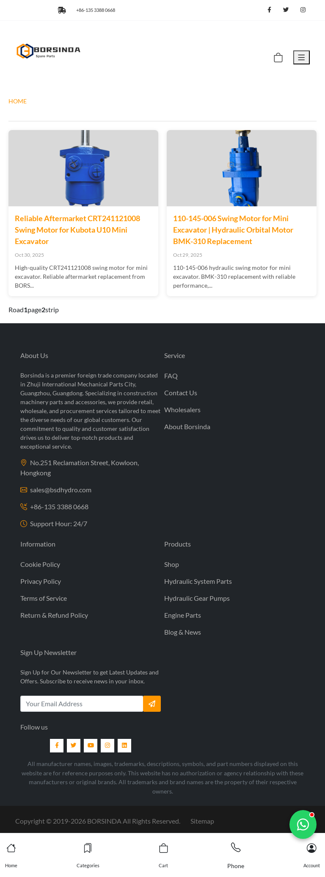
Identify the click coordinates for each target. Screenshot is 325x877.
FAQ (171, 376)
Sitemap (202, 821)
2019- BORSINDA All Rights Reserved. (116, 821)
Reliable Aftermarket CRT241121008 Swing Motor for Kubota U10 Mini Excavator (77, 230)
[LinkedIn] (124, 745)
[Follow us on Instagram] (303, 10)
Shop (171, 564)
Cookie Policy (40, 564)
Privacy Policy (40, 581)
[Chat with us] (303, 824)
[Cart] (278, 57)
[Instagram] (107, 745)
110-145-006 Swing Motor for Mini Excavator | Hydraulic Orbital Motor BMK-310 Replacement (233, 230)
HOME (17, 101)
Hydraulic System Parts (198, 581)
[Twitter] (73, 745)
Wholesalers (182, 409)
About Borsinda (187, 426)
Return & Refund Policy (54, 615)
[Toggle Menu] (301, 57)
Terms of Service (43, 598)
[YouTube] (90, 745)
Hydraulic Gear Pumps (197, 598)
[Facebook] (56, 745)
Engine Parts (182, 615)
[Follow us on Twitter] (286, 10)
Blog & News (182, 632)
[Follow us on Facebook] (269, 10)
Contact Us (180, 393)
